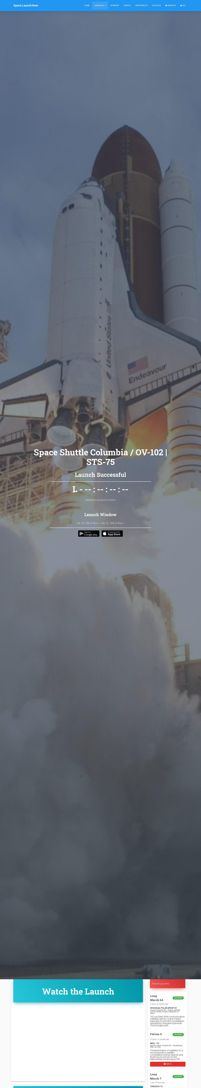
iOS (182, 5)
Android (170, 5)
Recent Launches (160, 983)
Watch (168, 1064)
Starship (114, 5)
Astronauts (141, 5)
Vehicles (156, 5)
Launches (99, 5)
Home (87, 5)
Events (127, 5)
